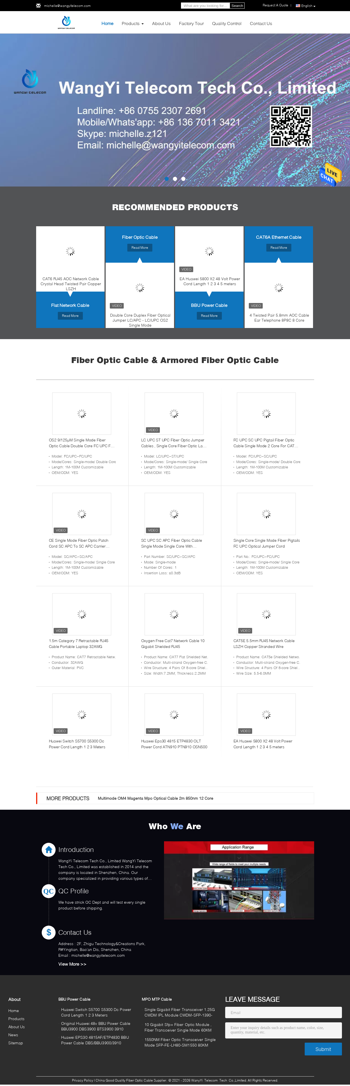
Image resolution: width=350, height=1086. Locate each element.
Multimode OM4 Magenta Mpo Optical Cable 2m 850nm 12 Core (155, 798)
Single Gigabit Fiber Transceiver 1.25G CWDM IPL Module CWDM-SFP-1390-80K (180, 1013)
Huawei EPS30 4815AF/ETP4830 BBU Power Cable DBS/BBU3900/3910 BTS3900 (95, 1041)
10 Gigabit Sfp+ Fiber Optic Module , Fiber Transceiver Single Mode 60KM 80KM (178, 1028)
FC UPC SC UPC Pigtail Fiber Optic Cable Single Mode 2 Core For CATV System (265, 443)
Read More (70, 316)
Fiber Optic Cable (140, 237)
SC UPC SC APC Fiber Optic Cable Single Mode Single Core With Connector (171, 543)
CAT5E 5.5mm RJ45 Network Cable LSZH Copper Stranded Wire (264, 643)
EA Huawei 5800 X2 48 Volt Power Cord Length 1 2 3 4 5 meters (210, 281)
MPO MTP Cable (157, 999)
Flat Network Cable (70, 305)
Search (237, 6)
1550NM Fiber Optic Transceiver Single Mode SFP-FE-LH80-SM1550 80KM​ (180, 1042)
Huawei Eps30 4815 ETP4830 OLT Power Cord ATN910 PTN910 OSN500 (174, 744)
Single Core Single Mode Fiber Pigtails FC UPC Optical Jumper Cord (267, 543)
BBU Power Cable (209, 305)
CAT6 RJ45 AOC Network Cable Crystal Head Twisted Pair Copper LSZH (71, 283)
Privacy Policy (82, 1080)
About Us (161, 23)
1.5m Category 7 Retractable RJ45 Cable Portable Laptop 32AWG (79, 643)
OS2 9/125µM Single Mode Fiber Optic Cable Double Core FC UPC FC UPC (81, 443)
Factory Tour (191, 23)
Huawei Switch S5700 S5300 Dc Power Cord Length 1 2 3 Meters (77, 744)
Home (107, 23)
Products (131, 23)
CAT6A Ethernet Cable (278, 237)
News (13, 1034)
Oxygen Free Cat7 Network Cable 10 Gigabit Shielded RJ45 (173, 643)
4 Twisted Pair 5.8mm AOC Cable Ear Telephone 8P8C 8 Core (279, 317)
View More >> (72, 963)
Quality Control (227, 23)
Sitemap (15, 1042)
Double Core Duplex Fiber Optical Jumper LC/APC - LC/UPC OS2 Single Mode (140, 320)
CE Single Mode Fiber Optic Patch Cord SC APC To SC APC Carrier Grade (79, 543)
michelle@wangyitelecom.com (67, 6)
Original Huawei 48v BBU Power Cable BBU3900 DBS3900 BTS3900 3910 (96, 1026)
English (308, 6)
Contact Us (261, 23)
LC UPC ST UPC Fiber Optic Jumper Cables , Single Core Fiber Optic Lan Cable (173, 443)
